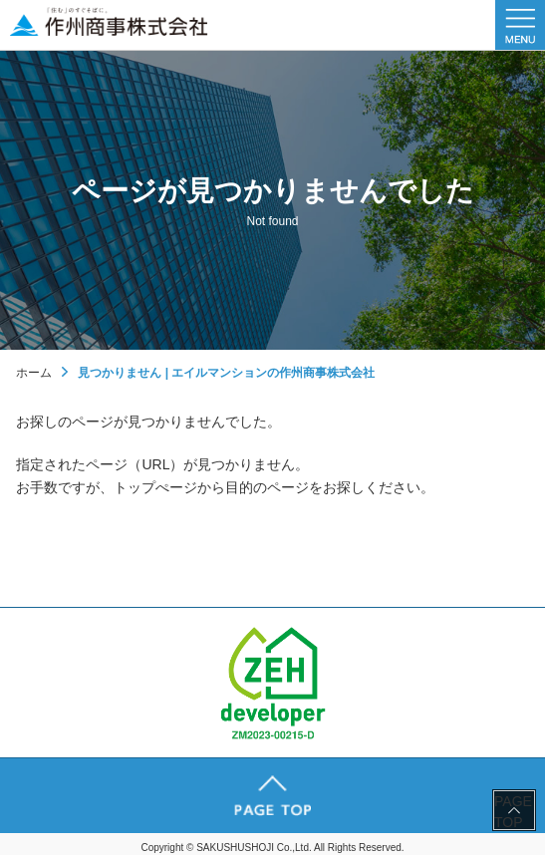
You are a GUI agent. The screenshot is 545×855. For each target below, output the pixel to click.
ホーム (34, 373)
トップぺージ (155, 487)
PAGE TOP (513, 811)
